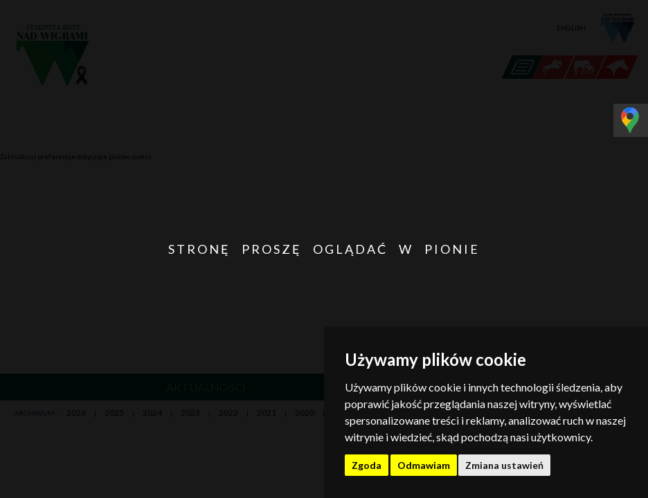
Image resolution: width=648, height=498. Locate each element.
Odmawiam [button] (423, 465)
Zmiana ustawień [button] (504, 465)
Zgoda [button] (366, 465)
